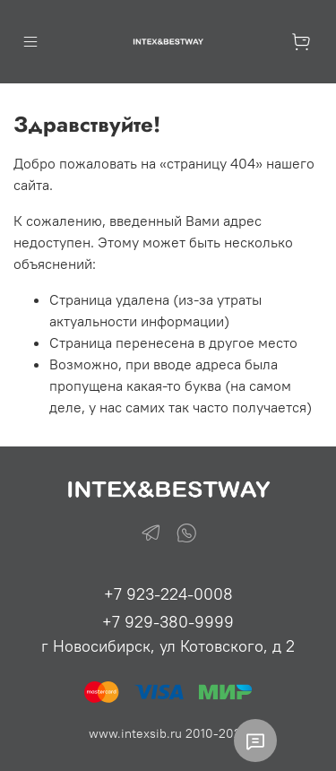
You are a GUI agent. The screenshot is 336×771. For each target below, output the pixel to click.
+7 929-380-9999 (168, 621)
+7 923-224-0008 (168, 594)
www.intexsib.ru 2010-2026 (168, 733)
